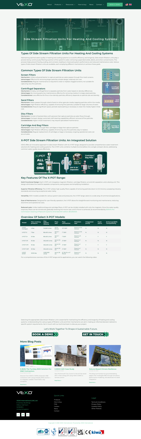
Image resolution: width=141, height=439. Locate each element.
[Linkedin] (18, 414)
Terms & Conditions (98, 402)
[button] (115, 4)
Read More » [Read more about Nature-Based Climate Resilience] (92, 382)
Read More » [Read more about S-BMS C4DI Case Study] (58, 380)
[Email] (27, 414)
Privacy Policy (96, 404)
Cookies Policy (96, 406)
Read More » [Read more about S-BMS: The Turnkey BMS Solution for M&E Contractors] (23, 384)
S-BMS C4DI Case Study (64, 369)
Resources (69, 4)
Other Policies (96, 408)
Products (58, 4)
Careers (56, 406)
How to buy (82, 4)
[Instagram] (23, 414)
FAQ (55, 404)
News (91, 4)
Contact (99, 4)
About (49, 4)
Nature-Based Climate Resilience (102, 369)
